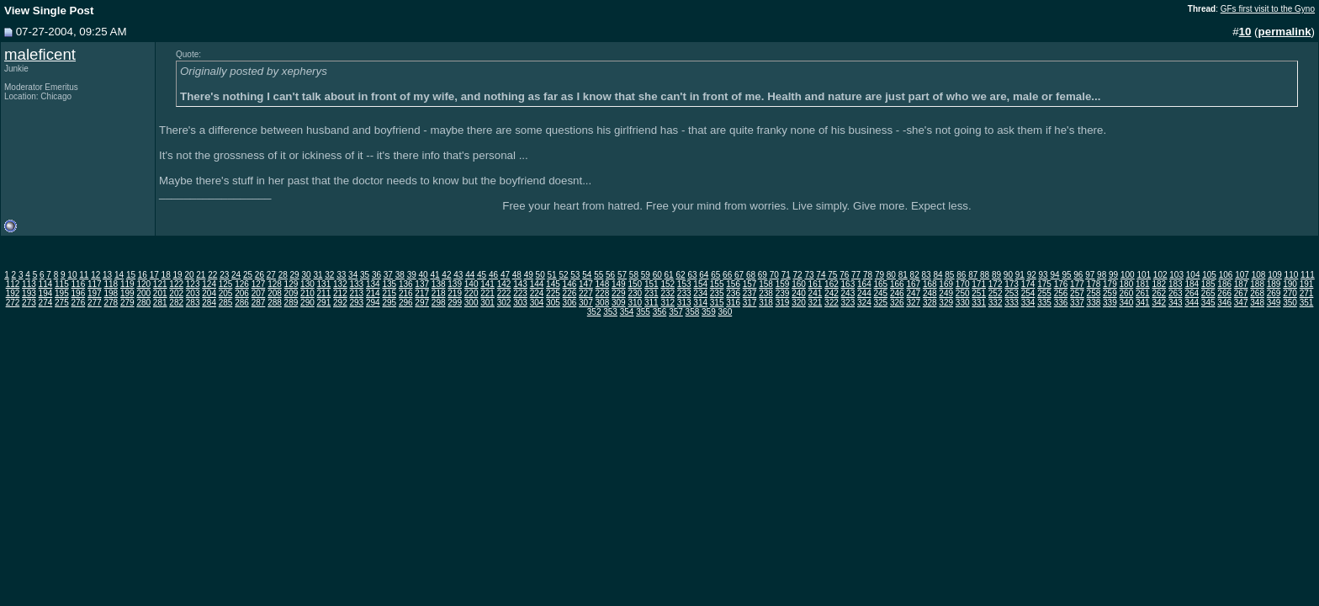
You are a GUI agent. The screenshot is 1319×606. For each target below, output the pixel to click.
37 (388, 274)
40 (423, 274)
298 (439, 302)
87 (972, 274)
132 (340, 284)
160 (799, 284)
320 (799, 302)
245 (880, 293)
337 (1077, 302)
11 (83, 274)
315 (717, 302)
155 (717, 284)
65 (715, 274)
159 (783, 284)
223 (520, 293)
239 (783, 293)
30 (305, 274)
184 (1191, 284)
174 (1028, 284)
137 (422, 284)
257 (1077, 293)
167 (913, 284)
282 (176, 302)
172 (995, 284)
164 (864, 284)
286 (242, 302)
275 (62, 302)
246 (897, 293)
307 (586, 302)
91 (1020, 274)
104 (1193, 274)
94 (1054, 274)
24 (236, 274)
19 (178, 274)
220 (471, 293)
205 (226, 293)
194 (46, 293)
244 (864, 293)
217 (422, 293)
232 (667, 293)
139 (455, 284)
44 (469, 274)
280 (143, 302)
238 (766, 293)
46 (493, 274)
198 (110, 293)
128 (275, 284)
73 (808, 274)
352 (594, 311)
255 (1044, 293)
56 (610, 274)
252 (995, 293)
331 (979, 302)
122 (176, 284)
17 (154, 274)
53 (575, 274)
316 (733, 302)
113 (29, 284)
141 (487, 284)
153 (684, 284)
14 (119, 274)
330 (963, 302)
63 (692, 274)
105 (1209, 274)
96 (1078, 274)
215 (389, 293)
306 (570, 302)
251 (979, 293)
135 (389, 284)
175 (1044, 284)
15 (130, 274)
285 (226, 302)
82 (914, 274)
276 (79, 302)
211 (324, 293)
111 (1307, 274)
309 (619, 302)
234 (700, 293)
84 (937, 274)
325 (880, 302)
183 (1175, 284)
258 (1094, 293)
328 (930, 302)
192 (13, 293)
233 (684, 293)
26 (259, 274)
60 (657, 274)
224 (537, 293)
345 (1208, 302)
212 (340, 293)
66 (727, 274)
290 (307, 302)
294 (373, 302)
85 (949, 274)
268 (1257, 293)
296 (406, 302)
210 (307, 293)
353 (610, 311)
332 (995, 302)
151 (651, 284)
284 (209, 302)
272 (13, 302)
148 (603, 284)
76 (844, 274)
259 (1110, 293)
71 (786, 274)
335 (1044, 302)
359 (709, 311)
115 (62, 284)
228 (603, 293)
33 (341, 274)
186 (1224, 284)
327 (913, 302)
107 (1242, 274)
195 (62, 293)
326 (897, 302)
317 (750, 302)
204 (209, 293)
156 (733, 284)
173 (1011, 284)
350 (1290, 302)
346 (1224, 302)
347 (1241, 302)
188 (1257, 284)
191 (1307, 284)
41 (434, 274)
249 (946, 293)
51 (552, 274)
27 (271, 274)
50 (540, 274)
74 (820, 274)
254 (1028, 293)
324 (864, 302)
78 (867, 274)
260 (1127, 293)
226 (570, 293)
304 (537, 302)
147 (586, 284)
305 (553, 302)
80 (891, 274)
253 (1011, 293)
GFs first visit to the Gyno (1268, 8)
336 (1061, 302)
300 (471, 302)
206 (242, 293)
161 (815, 284)
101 (1143, 274)
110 (1292, 274)
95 (1066, 274)
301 (487, 302)
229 (619, 293)
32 (329, 274)
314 (700, 302)
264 (1191, 293)
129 (291, 284)
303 (520, 302)
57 (622, 274)
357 (676, 311)
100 (1127, 274)
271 (1307, 293)
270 (1290, 293)
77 (856, 274)
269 (1274, 293)
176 (1061, 284)
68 (750, 274)
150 (635, 284)
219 (455, 293)
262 (1159, 293)
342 (1159, 302)
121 (160, 284)
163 (848, 284)
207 (259, 293)
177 (1077, 284)
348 (1257, 302)
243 (848, 293)
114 (46, 284)
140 (471, 284)
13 (107, 274)
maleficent (40, 54)
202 (176, 293)
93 (1043, 274)
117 (94, 284)
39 (411, 274)
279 (127, 302)
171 (979, 284)
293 (356, 302)
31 (317, 274)
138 (439, 284)
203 (193, 293)
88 (984, 274)
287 (259, 302)
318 (766, 302)
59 (645, 274)
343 (1175, 302)
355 (643, 311)
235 (717, 293)
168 (930, 284)
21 (200, 274)
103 (1176, 274)
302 (504, 302)
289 (291, 302)
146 (570, 284)
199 (127, 293)
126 (242, 284)
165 (880, 284)
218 (439, 293)
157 (750, 284)
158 (766, 284)
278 (110, 302)
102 (1160, 274)
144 (537, 284)
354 (627, 311)
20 (188, 274)
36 (376, 274)
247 (913, 293)
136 (406, 284)
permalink (1284, 31)
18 (166, 274)
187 (1241, 284)
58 (633, 274)
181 (1143, 284)
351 (1307, 302)
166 (897, 284)
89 (996, 274)
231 (651, 293)
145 (553, 284)
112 (13, 284)
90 (1008, 274)
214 (373, 293)
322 (831, 302)
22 (212, 274)
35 (364, 274)
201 (160, 293)
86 (961, 274)
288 (275, 302)
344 (1191, 302)
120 (143, 284)
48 (517, 274)
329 (946, 302)
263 (1175, 293)
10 (72, 274)
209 (291, 293)
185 (1208, 284)
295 (389, 302)
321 (815, 302)
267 (1241, 293)
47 (505, 274)
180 (1127, 284)
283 (193, 302)
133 (356, 284)
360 (725, 311)
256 (1061, 293)
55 (598, 274)
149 (619, 284)
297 (422, 302)
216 (406, 293)
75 (832, 274)
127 (259, 284)
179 (1110, 284)
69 (762, 274)
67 (739, 274)
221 (487, 293)
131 (324, 284)
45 (481, 274)
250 (963, 293)
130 (307, 284)
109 (1275, 274)
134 (373, 284)
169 (946, 284)
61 (669, 274)
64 (703, 274)
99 (1113, 274)
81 (903, 274)
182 (1159, 284)
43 (458, 274)
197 (94, 293)
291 (324, 302)
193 (29, 293)
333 (1011, 302)
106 (1226, 274)
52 (563, 274)
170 (963, 284)
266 (1224, 293)
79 (879, 274)
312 (667, 302)
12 (95, 274)
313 (684, 302)
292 (340, 302)
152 (667, 284)
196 (79, 293)
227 (586, 293)
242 (831, 293)
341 (1143, 302)
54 (586, 274)
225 (553, 293)
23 (224, 274)
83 (926, 274)
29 (294, 274)
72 (798, 274)
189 (1274, 284)
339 (1110, 302)
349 (1274, 302)
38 (400, 274)
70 (774, 274)
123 (193, 284)
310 (635, 302)
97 (1089, 274)
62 (680, 274)
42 (446, 274)
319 (783, 302)
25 (247, 274)
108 (1259, 274)
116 (79, 284)
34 (353, 274)
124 (209, 284)
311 (651, 302)
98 (1101, 274)
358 (693, 311)
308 (603, 302)
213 (356, 293)
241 (815, 293)
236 (733, 293)
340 (1127, 302)
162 (831, 284)
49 (528, 274)
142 (504, 284)
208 (275, 293)
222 (504, 293)
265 (1208, 293)
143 (520, 284)
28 (283, 274)
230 (635, 293)
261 (1143, 293)
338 (1094, 302)
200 (143, 293)
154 (700, 284)
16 (142, 274)
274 (46, 302)
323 (848, 302)
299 (455, 302)
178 (1094, 284)
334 (1028, 302)
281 (160, 302)
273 (29, 302)
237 (750, 293)
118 (110, 284)
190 (1290, 284)
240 (799, 293)
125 (226, 284)
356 (660, 311)
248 (930, 293)
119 (127, 284)
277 (94, 302)
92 (1031, 274)
